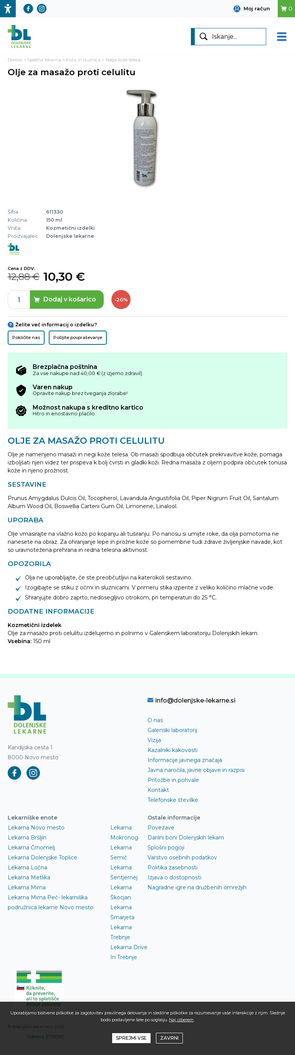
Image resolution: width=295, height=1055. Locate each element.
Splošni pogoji (166, 847)
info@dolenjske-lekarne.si (191, 700)
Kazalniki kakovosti (172, 750)
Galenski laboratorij (172, 730)
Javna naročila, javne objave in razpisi (196, 770)
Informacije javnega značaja (185, 760)
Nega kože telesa (123, 60)
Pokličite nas (26, 337)
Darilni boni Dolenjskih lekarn (186, 837)
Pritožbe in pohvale (173, 780)
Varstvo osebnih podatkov (182, 857)
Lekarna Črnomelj (31, 847)
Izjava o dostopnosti (174, 877)
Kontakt (158, 790)
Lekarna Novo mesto (36, 827)
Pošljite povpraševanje (77, 337)
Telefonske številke (173, 800)
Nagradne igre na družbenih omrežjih (197, 887)
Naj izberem (181, 1019)
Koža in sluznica (83, 60)
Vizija (154, 740)
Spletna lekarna (44, 60)
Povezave (161, 827)
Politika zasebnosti (172, 867)
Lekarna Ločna (27, 867)
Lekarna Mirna (27, 887)
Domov (15, 60)
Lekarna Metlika (29, 877)
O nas (155, 720)
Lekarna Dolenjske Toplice (42, 857)
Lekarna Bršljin (27, 837)
